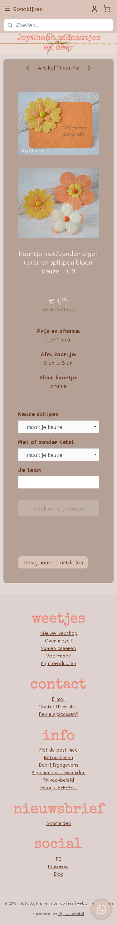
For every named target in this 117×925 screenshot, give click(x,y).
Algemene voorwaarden (58, 772)
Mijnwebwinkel (71, 913)
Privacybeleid (58, 780)
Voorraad (57, 656)
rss (71, 903)
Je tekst (29, 469)
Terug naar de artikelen (53, 562)
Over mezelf (58, 640)
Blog (59, 874)
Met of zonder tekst (46, 441)
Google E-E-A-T (58, 787)
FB (58, 859)
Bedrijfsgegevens (58, 765)
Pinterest (58, 866)
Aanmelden (58, 823)
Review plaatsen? (58, 714)
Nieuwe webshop (58, 633)
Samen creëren (58, 648)
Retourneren (58, 757)
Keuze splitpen (38, 414)
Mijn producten (58, 663)
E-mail (59, 699)
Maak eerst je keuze (58, 508)
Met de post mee (58, 750)
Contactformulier (58, 706)
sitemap (58, 903)
